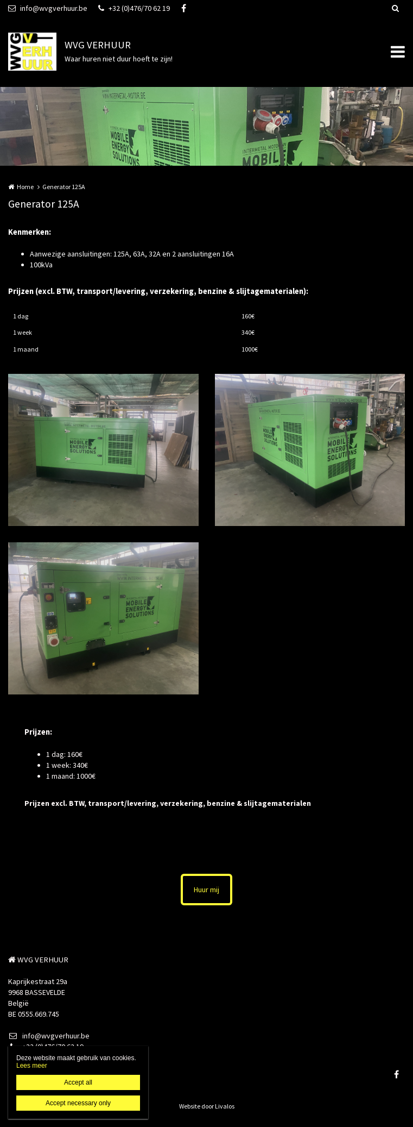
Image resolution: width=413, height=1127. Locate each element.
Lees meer (31, 1065)
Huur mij (206, 889)
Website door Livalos (206, 1106)
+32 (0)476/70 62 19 (134, 8)
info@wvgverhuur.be (47, 8)
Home (25, 187)
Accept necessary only (78, 1103)
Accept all (78, 1082)
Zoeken (395, 8)
